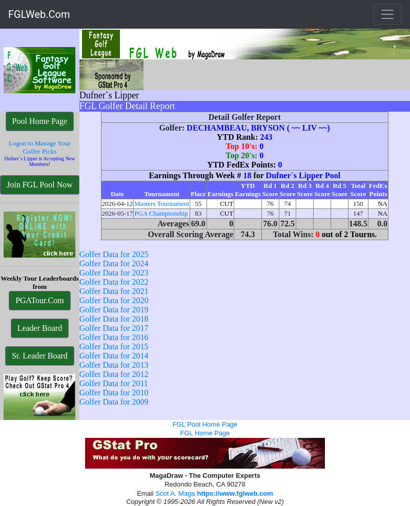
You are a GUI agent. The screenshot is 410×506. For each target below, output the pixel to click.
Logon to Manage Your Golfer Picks (40, 147)
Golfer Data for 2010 (114, 392)
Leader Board (40, 328)
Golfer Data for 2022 (114, 282)
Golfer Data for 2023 (114, 272)
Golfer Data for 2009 (114, 401)
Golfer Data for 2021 (114, 291)
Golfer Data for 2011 (113, 383)
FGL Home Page (205, 433)
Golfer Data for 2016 (114, 337)
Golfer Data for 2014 (114, 355)
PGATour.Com (39, 300)
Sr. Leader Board (40, 355)
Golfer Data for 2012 (114, 374)
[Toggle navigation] (387, 14)
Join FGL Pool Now (40, 184)
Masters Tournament (161, 203)
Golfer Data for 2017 (114, 328)
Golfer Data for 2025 (114, 254)
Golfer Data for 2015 (114, 346)
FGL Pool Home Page (205, 424)
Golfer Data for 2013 (114, 365)
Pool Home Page (40, 121)
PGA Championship (161, 213)
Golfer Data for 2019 (114, 309)
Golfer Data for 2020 (114, 300)
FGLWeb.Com (39, 14)
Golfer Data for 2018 (114, 318)
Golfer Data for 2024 (114, 263)
